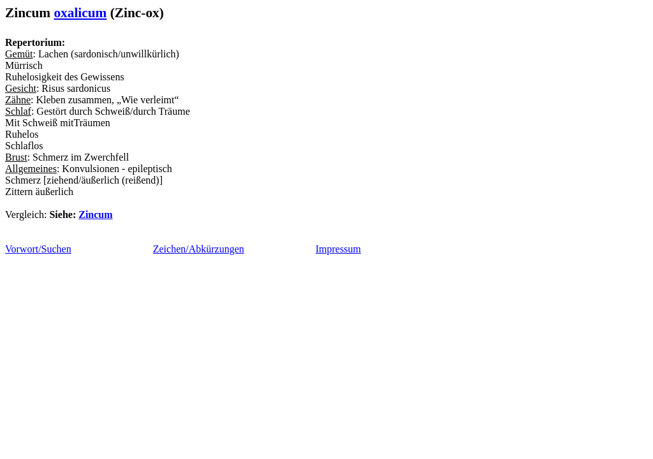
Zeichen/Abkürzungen (198, 249)
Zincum (95, 214)
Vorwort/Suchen (38, 249)
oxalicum (80, 12)
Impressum (338, 249)
